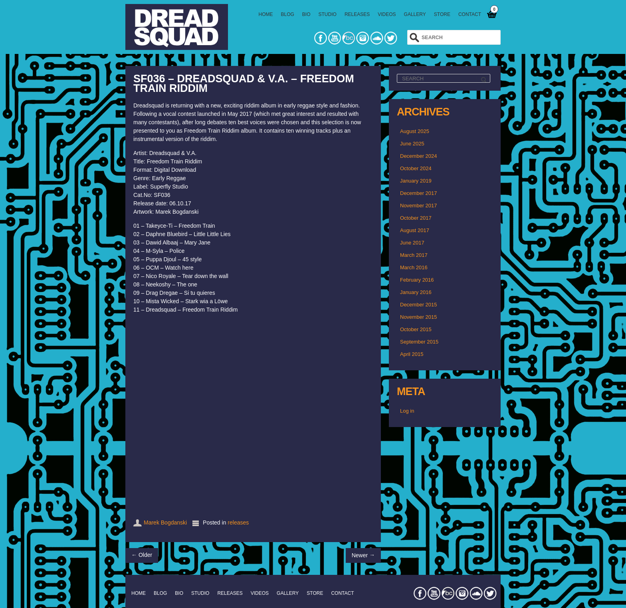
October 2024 (416, 168)
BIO (306, 14)
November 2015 (418, 317)
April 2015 (412, 354)
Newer (363, 555)
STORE (442, 14)
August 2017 (414, 230)
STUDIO (328, 14)
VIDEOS (387, 14)
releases (238, 522)
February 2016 (417, 280)
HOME (266, 14)
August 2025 (414, 131)
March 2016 (414, 267)
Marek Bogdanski (165, 522)
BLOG (287, 14)
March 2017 (414, 255)
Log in (407, 411)
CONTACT (469, 14)
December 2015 (418, 305)
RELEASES (357, 14)
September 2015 (419, 342)
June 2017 (412, 243)
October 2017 (416, 218)
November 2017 (418, 206)
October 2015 (416, 329)
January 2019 (416, 181)
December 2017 (418, 193)
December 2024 (418, 156)
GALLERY (415, 14)
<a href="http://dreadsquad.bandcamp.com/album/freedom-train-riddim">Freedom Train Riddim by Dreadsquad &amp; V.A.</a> (253, 414)
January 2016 (416, 292)
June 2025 (412, 144)
